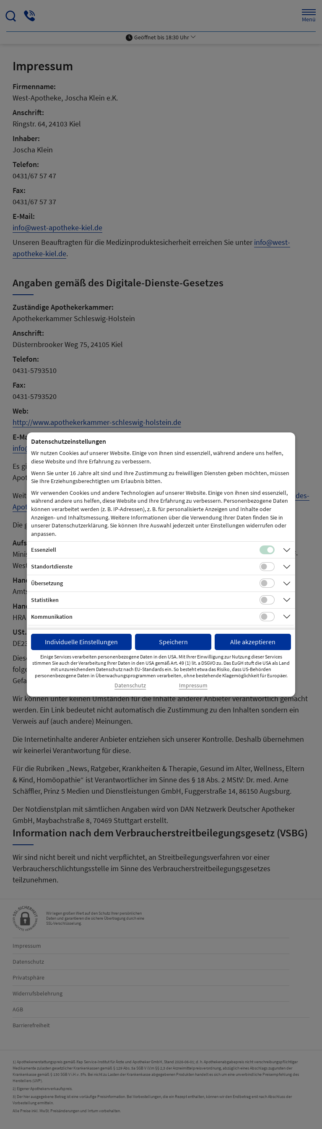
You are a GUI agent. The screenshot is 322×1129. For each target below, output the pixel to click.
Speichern (173, 642)
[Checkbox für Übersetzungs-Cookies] (267, 583)
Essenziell (43, 549)
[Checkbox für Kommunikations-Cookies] (267, 616)
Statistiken (45, 600)
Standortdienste (52, 566)
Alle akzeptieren (252, 642)
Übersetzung (47, 583)
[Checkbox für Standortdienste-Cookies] (267, 566)
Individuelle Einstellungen (81, 642)
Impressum (193, 685)
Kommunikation (52, 616)
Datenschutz (130, 685)
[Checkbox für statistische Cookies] (267, 599)
